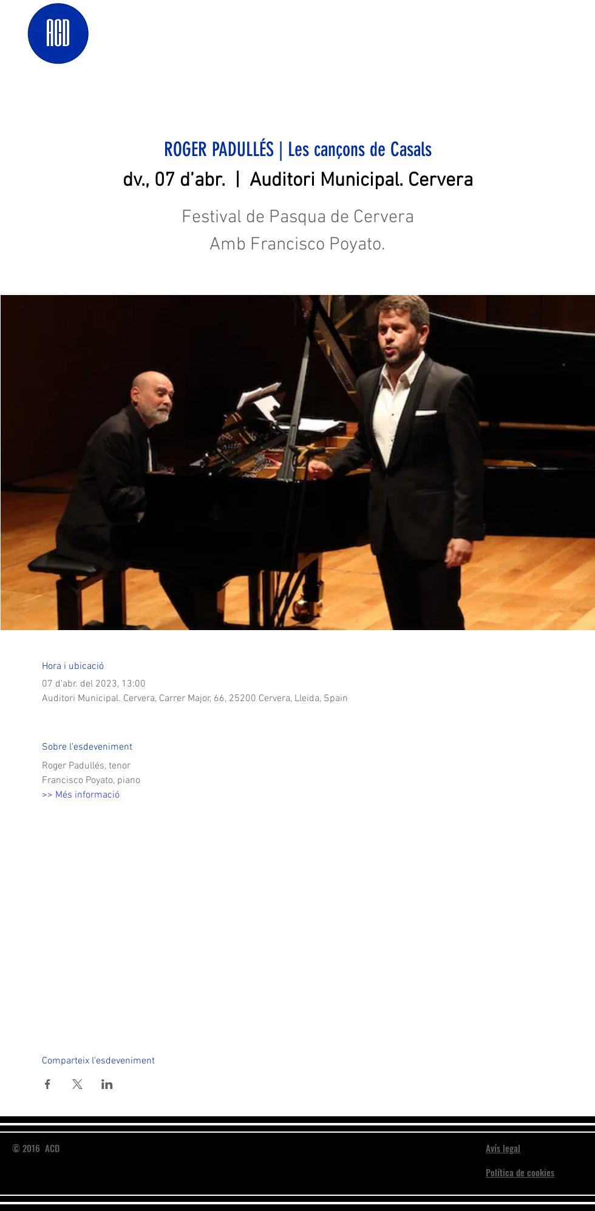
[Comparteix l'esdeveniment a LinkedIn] (107, 1084)
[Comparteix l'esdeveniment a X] (77, 1084)
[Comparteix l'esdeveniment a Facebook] (47, 1084)
